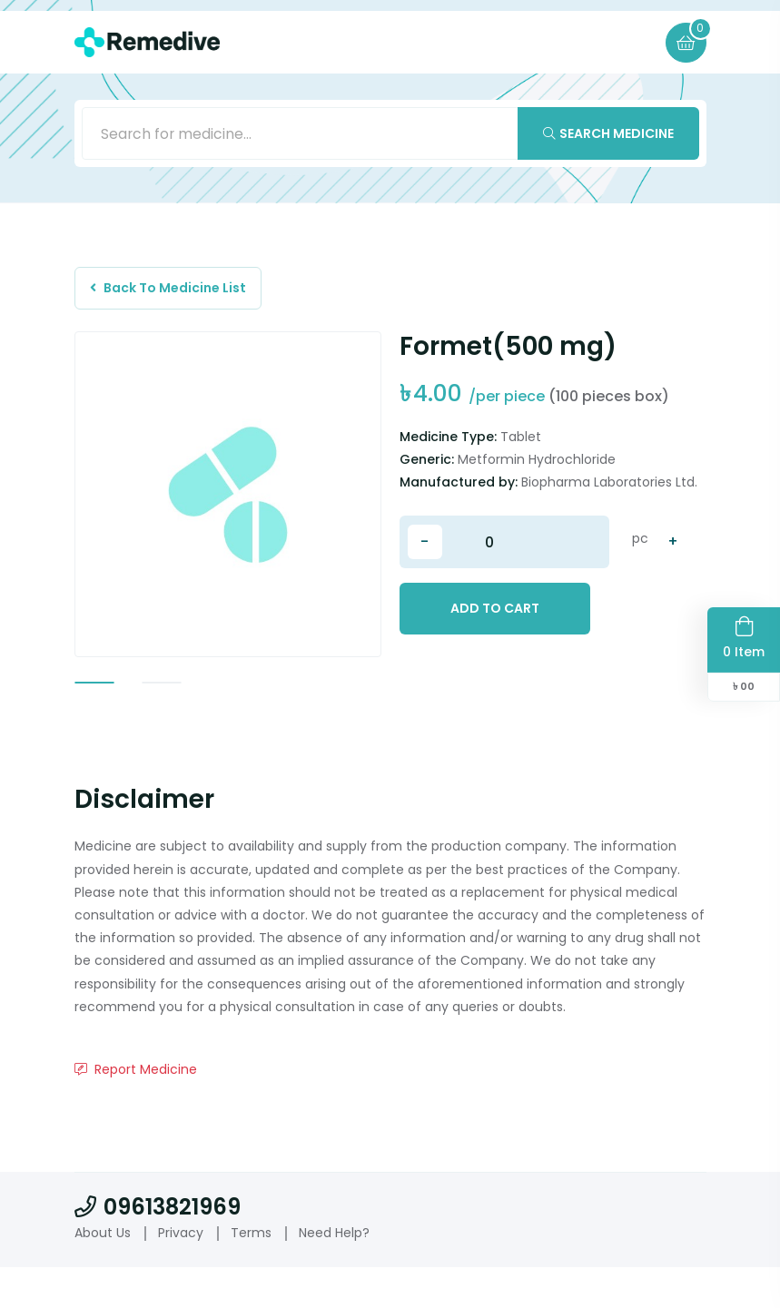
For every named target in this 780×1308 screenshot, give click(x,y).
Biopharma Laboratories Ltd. (609, 487)
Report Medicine (135, 1109)
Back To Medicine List (172, 291)
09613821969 (157, 1246)
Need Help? (334, 1273)
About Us (102, 1273)
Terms (251, 1273)
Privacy (180, 1273)
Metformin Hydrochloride (537, 465)
